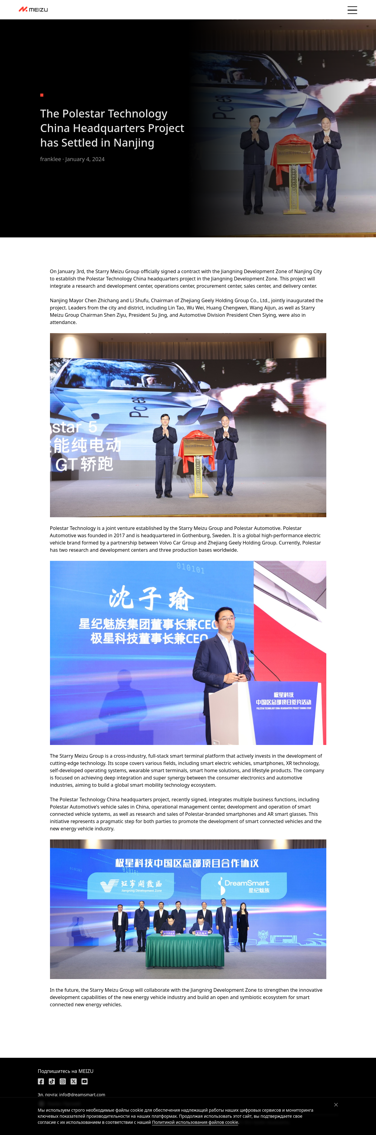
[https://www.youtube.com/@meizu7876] (85, 1081)
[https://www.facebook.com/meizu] (41, 1081)
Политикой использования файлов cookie (195, 1122)
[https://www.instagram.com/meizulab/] (63, 1081)
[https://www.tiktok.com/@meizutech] (52, 1081)
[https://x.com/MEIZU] (74, 1081)
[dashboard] (33, 10)
